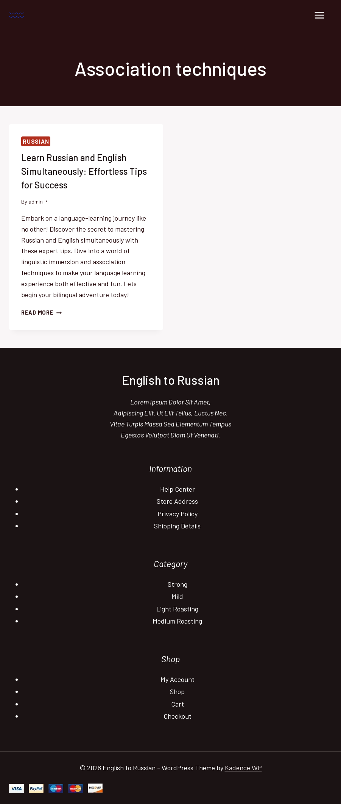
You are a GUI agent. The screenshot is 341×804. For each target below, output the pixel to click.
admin (35, 201)
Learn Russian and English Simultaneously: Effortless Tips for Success (84, 171)
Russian (36, 141)
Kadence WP (243, 767)
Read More (41, 312)
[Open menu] (319, 15)
